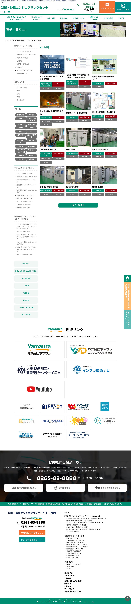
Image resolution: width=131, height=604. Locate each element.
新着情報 (26, 300)
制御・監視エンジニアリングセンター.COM (24, 9)
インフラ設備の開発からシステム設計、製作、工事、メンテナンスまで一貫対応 (26, 226)
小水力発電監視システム (24, 201)
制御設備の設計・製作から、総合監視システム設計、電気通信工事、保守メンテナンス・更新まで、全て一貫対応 (86, 519)
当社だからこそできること (36, 18)
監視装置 (19, 61)
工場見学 (121, 18)
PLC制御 (20, 159)
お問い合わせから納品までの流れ (26, 271)
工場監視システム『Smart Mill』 (27, 177)
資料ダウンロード (123, 9)
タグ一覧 (30, 40)
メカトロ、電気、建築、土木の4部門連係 (26, 243)
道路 (18, 94)
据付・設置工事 (31, 136)
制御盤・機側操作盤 (23, 64)
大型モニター (20, 135)
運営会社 (26, 293)
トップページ (9, 40)
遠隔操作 (31, 141)
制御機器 (19, 67)
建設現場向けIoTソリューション (26, 181)
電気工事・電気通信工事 (24, 70)
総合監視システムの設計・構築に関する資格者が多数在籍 (83, 529)
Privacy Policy (73, 602)
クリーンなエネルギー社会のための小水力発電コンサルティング (26, 237)
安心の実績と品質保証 (24, 232)
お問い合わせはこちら (107, 9)
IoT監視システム (78, 18)
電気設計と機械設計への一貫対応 (76, 525)
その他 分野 (20, 100)
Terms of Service (85, 602)
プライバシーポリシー (26, 307)
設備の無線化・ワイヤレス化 (26, 195)
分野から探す (70, 566)
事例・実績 (51, 18)
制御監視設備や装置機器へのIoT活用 (77, 527)
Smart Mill (31, 124)
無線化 (21, 131)
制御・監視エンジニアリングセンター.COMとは (16, 18)
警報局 (31, 128)
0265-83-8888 (89, 5)
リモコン (31, 131)
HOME (66, 512)
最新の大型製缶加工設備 (24, 254)
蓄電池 (21, 146)
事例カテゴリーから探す (73, 564)
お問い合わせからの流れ (94, 18)
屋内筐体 (31, 156)
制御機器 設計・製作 (23, 208)
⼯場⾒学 (67, 578)
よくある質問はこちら (110, 487)
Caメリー (20, 124)
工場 (18, 97)
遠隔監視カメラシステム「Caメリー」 (27, 186)
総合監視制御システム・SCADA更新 (27, 191)
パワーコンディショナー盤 (20, 151)
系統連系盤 (31, 146)
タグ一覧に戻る (78, 205)
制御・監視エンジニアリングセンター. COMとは (82, 516)
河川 (18, 91)
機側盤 (21, 128)
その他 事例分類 (22, 73)
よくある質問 (108, 18)
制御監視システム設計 (24, 205)
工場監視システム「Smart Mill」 (27, 55)
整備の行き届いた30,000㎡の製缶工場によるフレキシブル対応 (26, 249)
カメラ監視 (20, 156)
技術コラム (64, 18)
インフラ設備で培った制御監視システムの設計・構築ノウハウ (84, 523)
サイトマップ (26, 315)
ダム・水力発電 (22, 88)
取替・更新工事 (20, 142)
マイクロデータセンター (24, 52)
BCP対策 (31, 115)
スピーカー (31, 150)
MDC (20, 118)
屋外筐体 (31, 159)
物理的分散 (20, 115)
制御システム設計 (22, 58)
